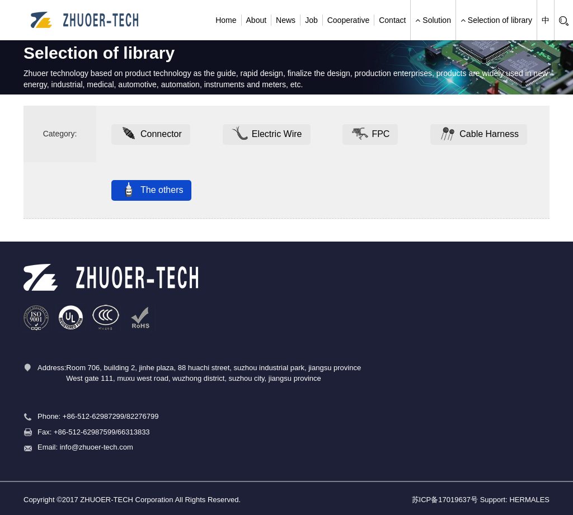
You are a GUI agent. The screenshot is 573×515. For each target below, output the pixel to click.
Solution (432, 20)
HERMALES (529, 499)
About (256, 20)
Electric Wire (266, 134)
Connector (151, 134)
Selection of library (496, 20)
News (285, 20)
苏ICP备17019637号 (445, 499)
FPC (370, 134)
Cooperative (348, 20)
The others (151, 190)
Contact (392, 20)
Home (225, 20)
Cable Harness (479, 134)
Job (311, 20)
